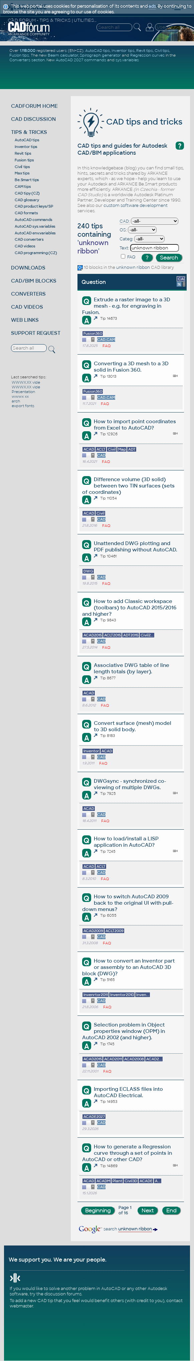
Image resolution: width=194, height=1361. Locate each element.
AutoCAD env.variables (35, 233)
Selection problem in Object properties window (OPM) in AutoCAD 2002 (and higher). (123, 1031)
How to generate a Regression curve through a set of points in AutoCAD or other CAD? (127, 1152)
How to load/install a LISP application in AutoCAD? (126, 841)
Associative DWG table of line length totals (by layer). (131, 668)
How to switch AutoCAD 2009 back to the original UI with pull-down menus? (127, 902)
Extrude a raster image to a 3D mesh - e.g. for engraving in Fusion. (126, 305)
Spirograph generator (100, 55)
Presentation (23, 391)
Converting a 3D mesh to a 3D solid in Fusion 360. (131, 366)
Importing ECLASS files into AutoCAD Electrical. (128, 1092)
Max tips (22, 173)
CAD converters (29, 239)
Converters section (27, 60)
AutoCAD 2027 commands (81, 60)
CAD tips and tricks (129, 122)
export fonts (23, 405)
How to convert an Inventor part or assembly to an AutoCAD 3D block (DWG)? (128, 967)
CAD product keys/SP (34, 206)
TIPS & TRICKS (29, 132)
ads (152, 6)
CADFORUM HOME (34, 106)
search (117, 1229)
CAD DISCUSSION (33, 119)
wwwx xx (20, 396)
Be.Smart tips (27, 179)
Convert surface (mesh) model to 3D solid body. (132, 726)
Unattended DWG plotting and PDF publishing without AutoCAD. (135, 546)
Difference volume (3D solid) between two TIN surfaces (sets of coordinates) (128, 485)
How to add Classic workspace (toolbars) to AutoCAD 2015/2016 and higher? (129, 607)
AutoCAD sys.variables (35, 226)
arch (16, 401)
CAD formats (26, 213)
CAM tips (23, 186)
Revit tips (23, 153)
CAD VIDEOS (27, 307)
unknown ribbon (133, 267)
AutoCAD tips (27, 140)
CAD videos (25, 246)
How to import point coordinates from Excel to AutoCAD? (135, 424)
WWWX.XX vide (26, 382)
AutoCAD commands (33, 219)
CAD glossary (27, 200)
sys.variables (127, 60)
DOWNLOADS (28, 267)
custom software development (136, 205)
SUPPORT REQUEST (35, 333)
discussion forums (62, 1294)
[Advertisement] (98, 75)
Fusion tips (19, 55)
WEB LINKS (25, 320)
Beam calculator (63, 55)
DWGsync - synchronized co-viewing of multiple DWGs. (130, 784)
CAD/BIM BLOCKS (33, 281)
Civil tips (22, 166)
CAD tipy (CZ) (27, 193)
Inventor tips (26, 146)
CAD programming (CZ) (36, 252)
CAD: (125, 221)
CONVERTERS (28, 294)
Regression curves (147, 55)
